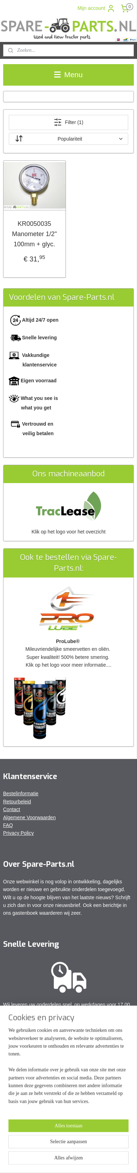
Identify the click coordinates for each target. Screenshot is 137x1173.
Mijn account (96, 8)
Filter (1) (68, 122)
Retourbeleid (17, 801)
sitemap (71, 1148)
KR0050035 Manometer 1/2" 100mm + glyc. (34, 234)
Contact (11, 809)
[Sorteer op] (68, 138)
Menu (68, 74)
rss (83, 1148)
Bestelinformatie (20, 793)
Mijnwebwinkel (79, 1160)
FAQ (8, 825)
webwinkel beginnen (106, 1148)
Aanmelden (21, 1112)
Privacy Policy (18, 833)
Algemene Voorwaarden (29, 817)
